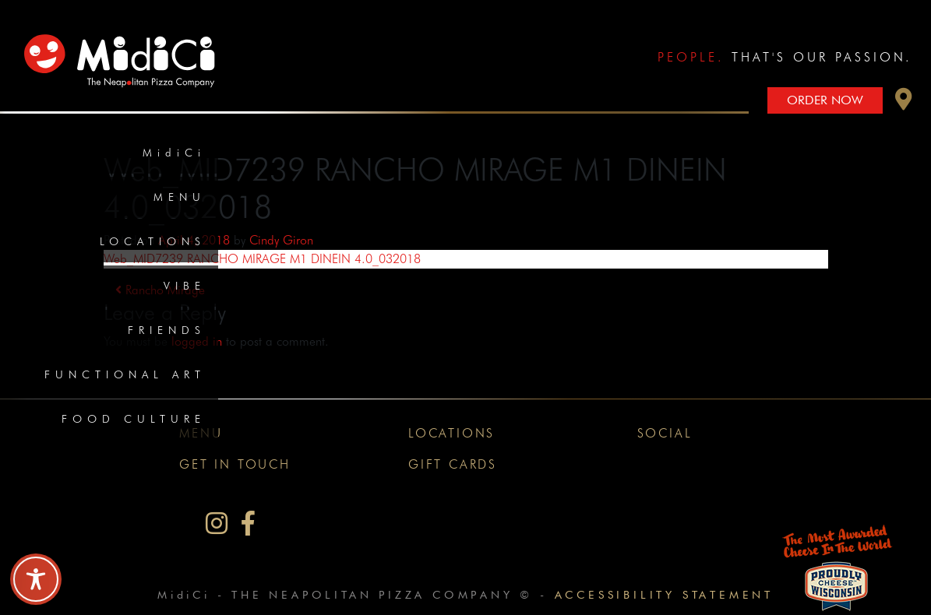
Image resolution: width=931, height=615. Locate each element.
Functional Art (125, 374)
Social (665, 433)
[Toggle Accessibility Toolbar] (36, 579)
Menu (179, 197)
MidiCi (174, 152)
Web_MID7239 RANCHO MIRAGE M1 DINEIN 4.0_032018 (262, 258)
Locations (153, 241)
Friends (167, 330)
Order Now (825, 100)
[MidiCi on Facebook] (248, 523)
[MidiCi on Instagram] (216, 523)
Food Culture (134, 419)
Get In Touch (235, 464)
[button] (903, 103)
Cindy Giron (281, 240)
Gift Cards (452, 464)
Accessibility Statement (664, 594)
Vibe (185, 285)
